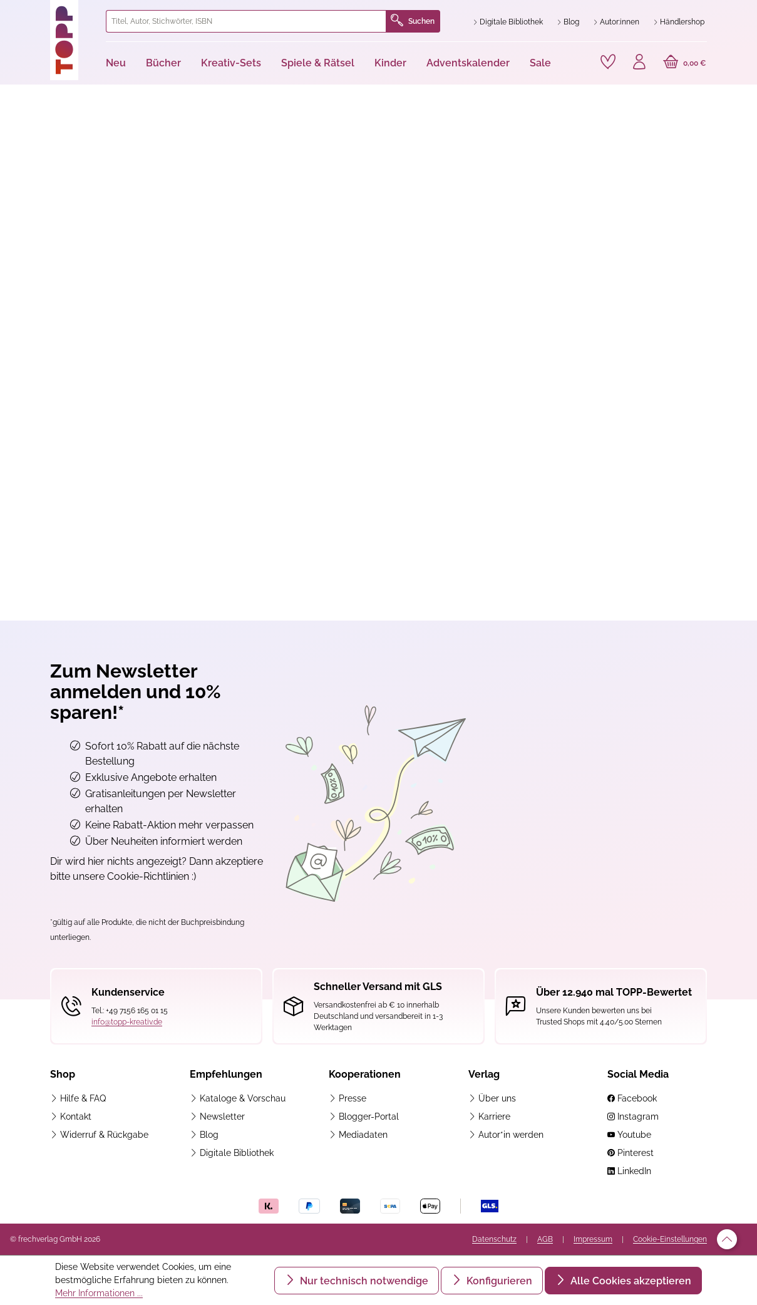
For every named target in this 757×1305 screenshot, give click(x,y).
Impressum (593, 1239)
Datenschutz (494, 1239)
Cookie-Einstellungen (670, 1239)
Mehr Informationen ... (99, 1293)
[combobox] (246, 21)
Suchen (413, 21)
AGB (545, 1239)
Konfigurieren (498, 1281)
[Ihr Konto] (639, 63)
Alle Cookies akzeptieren (629, 1281)
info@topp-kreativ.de (126, 1022)
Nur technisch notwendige (362, 1281)
